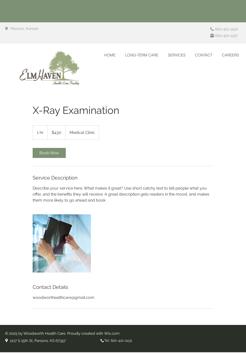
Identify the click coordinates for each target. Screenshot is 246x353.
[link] (49, 153)
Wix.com (111, 333)
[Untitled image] (62, 243)
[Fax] (212, 35)
